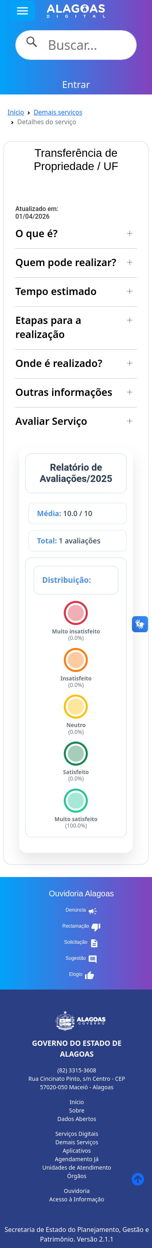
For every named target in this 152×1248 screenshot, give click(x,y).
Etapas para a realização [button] (48, 327)
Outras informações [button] (63, 392)
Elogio (81, 975)
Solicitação (81, 943)
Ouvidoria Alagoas (81, 893)
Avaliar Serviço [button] (51, 421)
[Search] (87, 45)
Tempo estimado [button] (56, 291)
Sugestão (82, 959)
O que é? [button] (36, 233)
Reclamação (82, 927)
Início (16, 112)
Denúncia (82, 911)
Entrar (76, 84)
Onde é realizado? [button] (58, 363)
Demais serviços (58, 112)
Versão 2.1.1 (95, 1239)
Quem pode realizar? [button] (65, 262)
